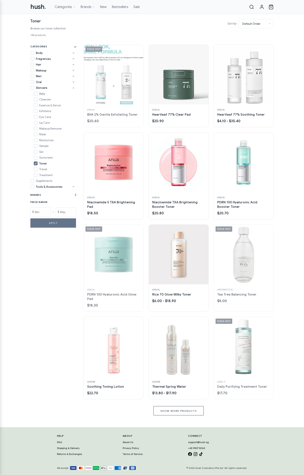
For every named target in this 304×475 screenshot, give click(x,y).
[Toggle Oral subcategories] (73, 82)
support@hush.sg (198, 442)
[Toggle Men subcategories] (73, 76)
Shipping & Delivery (68, 448)
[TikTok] (201, 454)
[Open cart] (271, 7)
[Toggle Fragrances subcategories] (73, 58)
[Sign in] (261, 7)
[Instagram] (195, 454)
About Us (128, 442)
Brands (87, 7)
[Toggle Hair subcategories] (73, 64)
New (103, 7)
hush (38, 7)
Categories (65, 7)
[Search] (251, 7)
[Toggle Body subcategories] (73, 53)
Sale (136, 7)
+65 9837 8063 (196, 448)
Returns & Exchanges (69, 454)
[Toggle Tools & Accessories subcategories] (73, 186)
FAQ (59, 442)
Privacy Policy (131, 448)
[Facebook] (190, 454)
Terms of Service (132, 454)
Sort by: (232, 23)
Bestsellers (120, 7)
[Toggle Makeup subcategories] (73, 70)
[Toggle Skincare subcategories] (73, 87)
